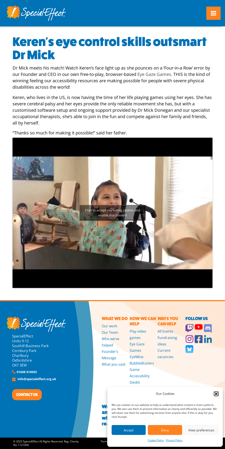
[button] (216, 394)
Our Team (110, 332)
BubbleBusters (142, 363)
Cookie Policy (156, 440)
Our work (109, 326)
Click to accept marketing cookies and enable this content (112, 212)
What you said (113, 364)
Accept (129, 430)
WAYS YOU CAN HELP (168, 321)
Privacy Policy (174, 440)
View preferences (201, 430)
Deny (165, 430)
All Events (165, 331)
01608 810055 (27, 372)
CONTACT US (27, 394)
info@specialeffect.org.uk (37, 379)
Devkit (135, 382)
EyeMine (136, 356)
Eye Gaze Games (154, 74)
